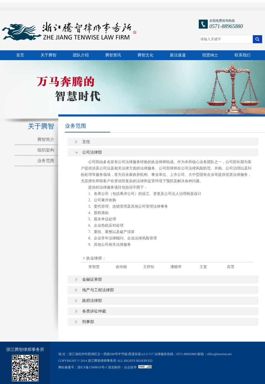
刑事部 (88, 322)
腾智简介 (45, 139)
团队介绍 (81, 55)
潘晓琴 (176, 267)
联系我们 (242, 55)
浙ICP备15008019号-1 (92, 367)
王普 (203, 267)
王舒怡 (148, 267)
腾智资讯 (113, 55)
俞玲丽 (121, 267)
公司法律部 (92, 152)
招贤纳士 (210, 55)
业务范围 (45, 160)
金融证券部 (92, 279)
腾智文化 (145, 55)
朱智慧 (94, 267)
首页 (20, 55)
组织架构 (45, 150)
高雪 (230, 267)
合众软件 (130, 367)
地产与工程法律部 (98, 290)
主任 (86, 142)
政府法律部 (92, 300)
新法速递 (178, 55)
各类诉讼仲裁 (94, 311)
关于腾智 (48, 55)
